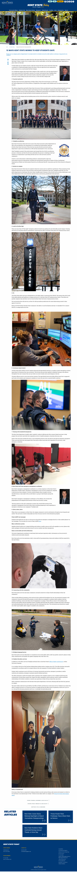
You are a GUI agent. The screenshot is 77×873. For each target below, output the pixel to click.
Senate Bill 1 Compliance (63, 862)
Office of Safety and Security (56, 661)
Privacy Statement (62, 860)
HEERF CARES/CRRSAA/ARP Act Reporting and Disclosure (64, 857)
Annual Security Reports (63, 850)
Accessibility (61, 849)
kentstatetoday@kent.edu (26, 851)
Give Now (60, 1)
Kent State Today (38, 6)
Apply (50, 1)
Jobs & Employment (62, 859)
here (40, 521)
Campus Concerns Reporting (64, 852)
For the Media (61, 855)
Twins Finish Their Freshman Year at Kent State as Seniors (60, 816)
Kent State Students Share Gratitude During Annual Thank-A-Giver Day (33, 830)
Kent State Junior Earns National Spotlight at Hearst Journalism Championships (34, 816)
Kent (7, 46)
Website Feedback (62, 863)
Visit (54, 1)
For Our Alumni (61, 853)
